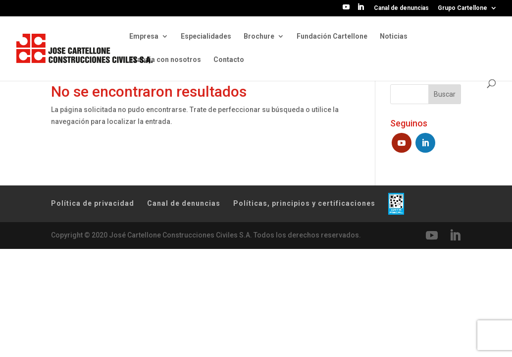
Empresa (143, 36)
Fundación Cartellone (332, 36)
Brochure (259, 36)
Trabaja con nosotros (165, 59)
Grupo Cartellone (462, 8)
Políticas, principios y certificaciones (304, 203)
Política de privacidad (92, 203)
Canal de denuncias (401, 8)
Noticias (394, 36)
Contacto (228, 59)
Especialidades (206, 36)
